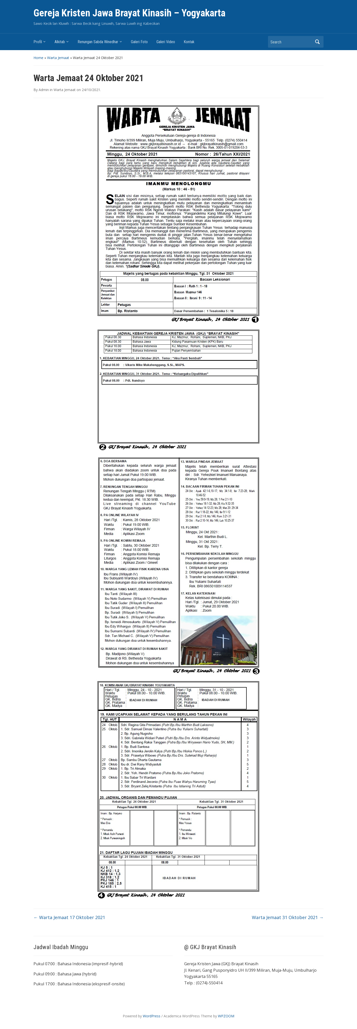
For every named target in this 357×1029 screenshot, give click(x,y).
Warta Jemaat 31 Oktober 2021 (288, 917)
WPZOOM (226, 1016)
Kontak (189, 41)
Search (317, 42)
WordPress (151, 1016)
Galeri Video (165, 41)
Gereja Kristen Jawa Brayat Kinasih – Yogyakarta (129, 13)
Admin (44, 89)
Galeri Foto (139, 41)
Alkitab (60, 41)
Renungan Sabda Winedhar (98, 41)
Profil (37, 41)
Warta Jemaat (58, 57)
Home (38, 57)
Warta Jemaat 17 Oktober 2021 (69, 917)
